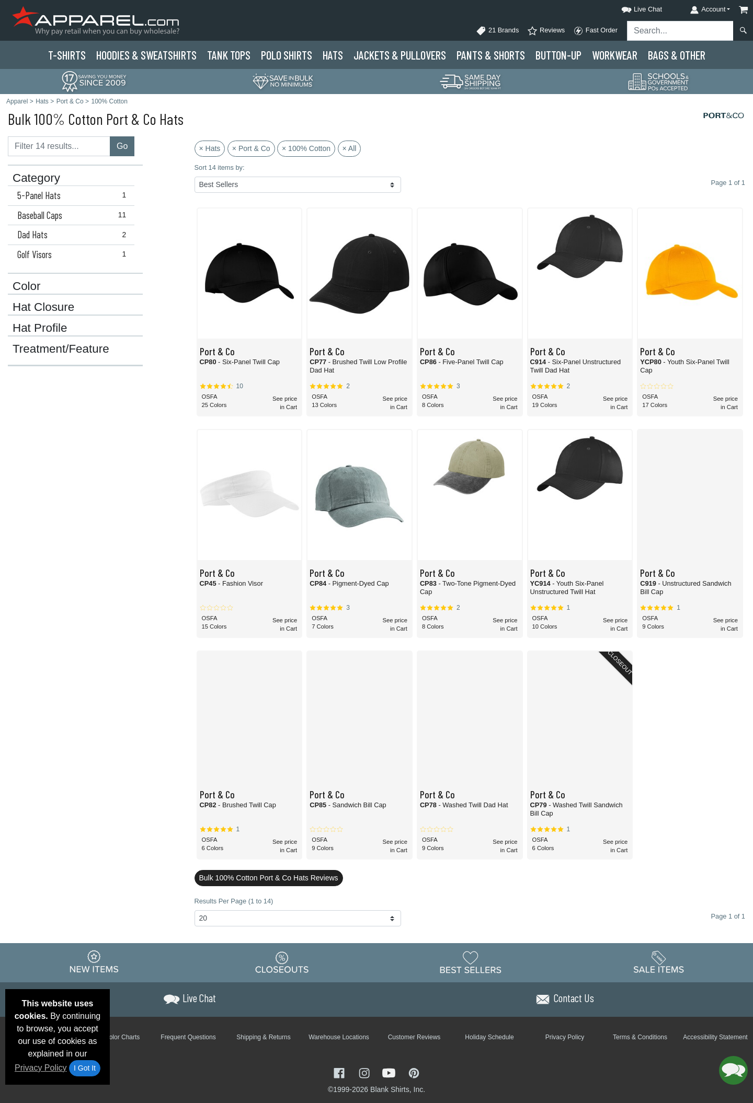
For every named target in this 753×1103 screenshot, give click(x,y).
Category (36, 178)
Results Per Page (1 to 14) (234, 901)
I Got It (85, 1068)
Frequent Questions (188, 1037)
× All (350, 148)
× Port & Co (251, 148)
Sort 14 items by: (220, 167)
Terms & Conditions (640, 1037)
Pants (491, 55)
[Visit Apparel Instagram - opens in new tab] (365, 1072)
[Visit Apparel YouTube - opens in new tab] (390, 1072)
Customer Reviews (414, 1037)
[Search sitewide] (680, 31)
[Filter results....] (59, 146)
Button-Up (558, 55)
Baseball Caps (74, 215)
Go (122, 146)
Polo (286, 55)
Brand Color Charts (113, 1037)
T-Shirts (67, 55)
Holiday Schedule (489, 1037)
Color (27, 286)
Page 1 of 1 (728, 916)
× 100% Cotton (306, 148)
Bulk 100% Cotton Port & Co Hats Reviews (268, 878)
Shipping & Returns (263, 1037)
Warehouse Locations (339, 1037)
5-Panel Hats (74, 195)
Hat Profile (40, 328)
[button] (632, 7)
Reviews (546, 31)
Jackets (399, 55)
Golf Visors (74, 254)
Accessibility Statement (715, 1037)
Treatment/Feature (61, 349)
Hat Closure (43, 307)
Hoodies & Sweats (146, 55)
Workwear (614, 55)
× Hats (210, 148)
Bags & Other (676, 55)
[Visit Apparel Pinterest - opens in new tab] (414, 1072)
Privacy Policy (41, 1067)
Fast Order (595, 31)
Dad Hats (74, 234)
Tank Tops (228, 55)
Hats (333, 55)
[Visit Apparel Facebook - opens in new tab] (340, 1072)
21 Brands (497, 31)
